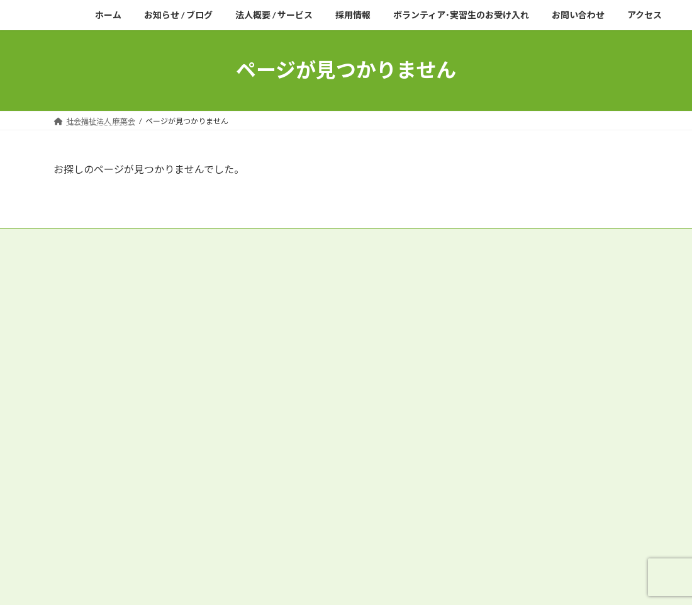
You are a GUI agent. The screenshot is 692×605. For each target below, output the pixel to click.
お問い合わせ (81, 497)
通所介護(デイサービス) (106, 426)
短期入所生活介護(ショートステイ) (132, 412)
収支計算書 (450, 239)
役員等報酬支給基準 (194, 239)
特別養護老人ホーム (98, 398)
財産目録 (330, 239)
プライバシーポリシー (531, 239)
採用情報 (72, 467)
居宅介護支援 (83, 440)
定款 (73, 239)
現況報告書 (271, 239)
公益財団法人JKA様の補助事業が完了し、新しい (538, 423)
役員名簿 (120, 239)
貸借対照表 (388, 239)
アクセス (72, 483)
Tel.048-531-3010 (106, 354)
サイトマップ (87, 247)
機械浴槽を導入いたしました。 (509, 436)
